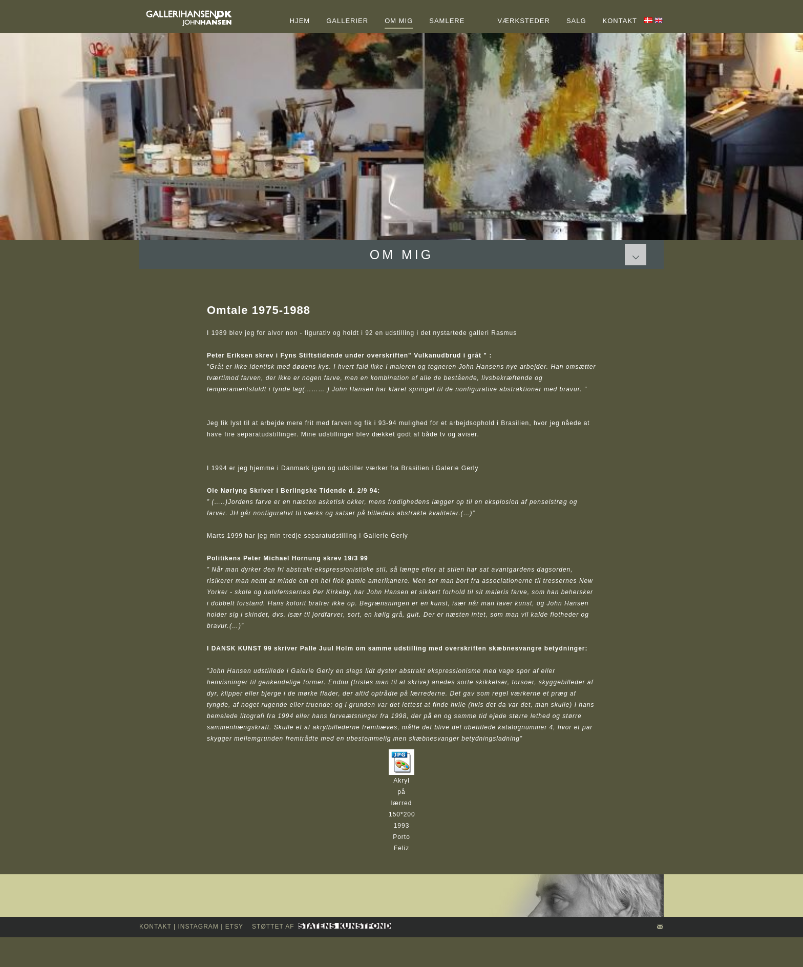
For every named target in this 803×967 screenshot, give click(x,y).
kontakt (155, 926)
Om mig (401, 254)
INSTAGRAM (198, 926)
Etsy (234, 926)
